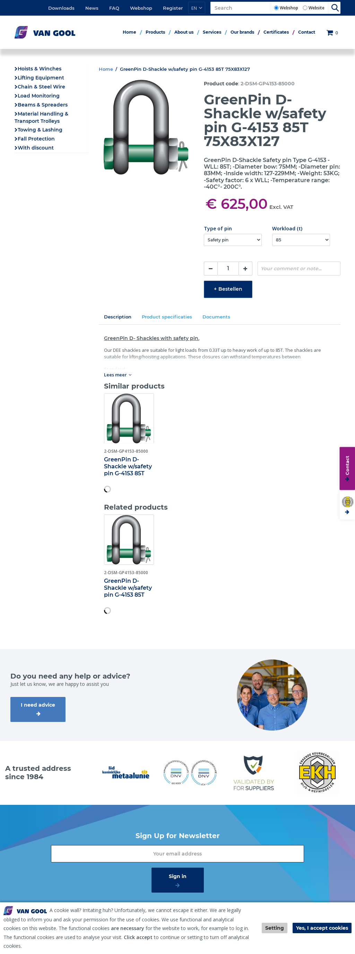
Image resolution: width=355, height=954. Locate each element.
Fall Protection (36, 139)
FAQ (114, 8)
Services (212, 32)
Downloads (61, 8)
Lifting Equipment (41, 78)
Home (129, 32)
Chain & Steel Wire (41, 87)
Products (155, 32)
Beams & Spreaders (43, 105)
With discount (36, 148)
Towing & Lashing (40, 130)
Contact (306, 32)
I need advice (38, 705)
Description (117, 317)
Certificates (276, 32)
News (91, 8)
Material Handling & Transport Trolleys (41, 117)
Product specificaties (167, 317)
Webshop (141, 8)
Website (316, 8)
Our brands (242, 32)
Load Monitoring (39, 96)
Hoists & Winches (39, 69)
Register (173, 8)
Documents (216, 317)
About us (183, 32)
